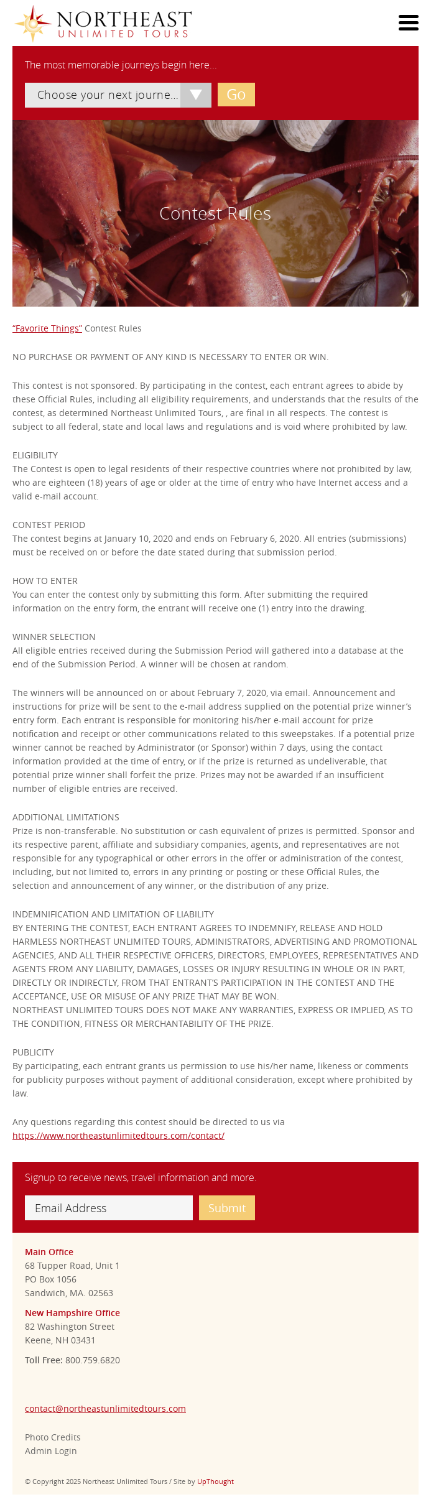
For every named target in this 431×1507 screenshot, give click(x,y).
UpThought (215, 1481)
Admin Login (51, 1451)
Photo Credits (53, 1437)
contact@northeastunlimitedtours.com (105, 1408)
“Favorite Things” (47, 328)
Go (236, 94)
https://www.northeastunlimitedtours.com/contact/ (118, 1135)
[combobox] (118, 95)
